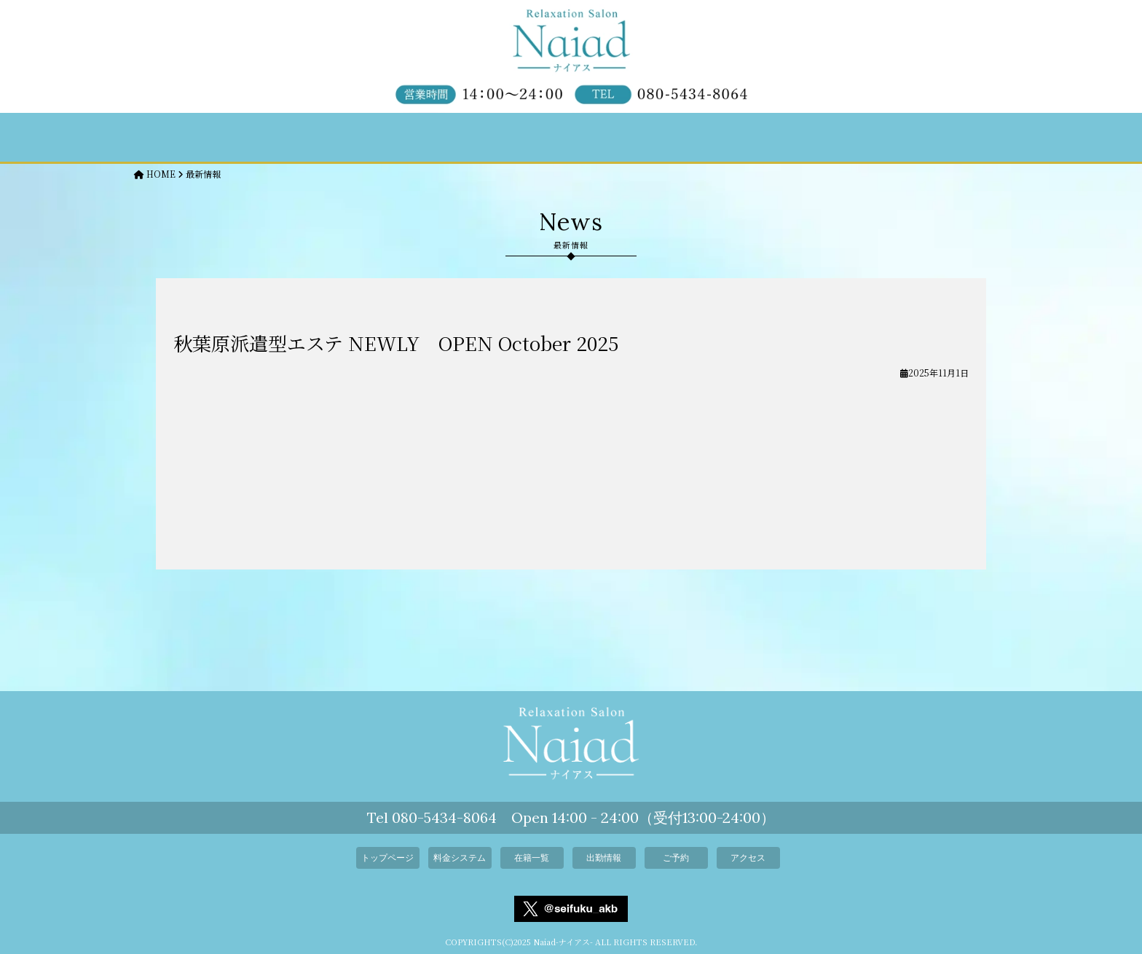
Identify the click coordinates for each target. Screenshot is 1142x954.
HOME (155, 173)
